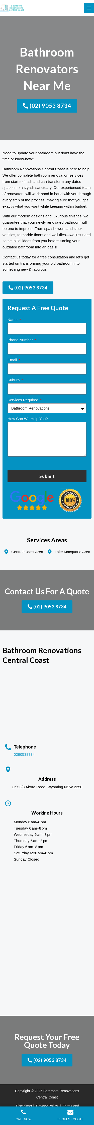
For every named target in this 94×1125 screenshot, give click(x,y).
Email (13, 360)
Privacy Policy (47, 1106)
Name (13, 319)
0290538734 (24, 754)
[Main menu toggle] (89, 8)
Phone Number (21, 340)
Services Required (23, 400)
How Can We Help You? (28, 419)
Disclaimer (23, 1106)
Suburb (14, 380)
